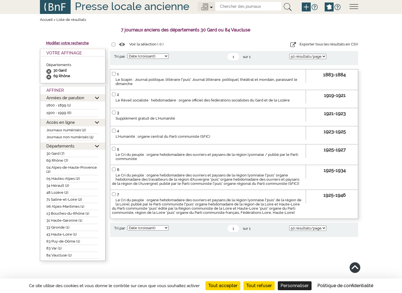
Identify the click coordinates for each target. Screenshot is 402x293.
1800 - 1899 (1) (58, 105)
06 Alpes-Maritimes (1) (65, 206)
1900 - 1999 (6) (58, 113)
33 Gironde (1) (58, 227)
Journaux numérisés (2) (66, 130)
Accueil (46, 20)
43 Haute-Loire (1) (61, 234)
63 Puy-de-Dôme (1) (63, 241)
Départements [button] (60, 146)
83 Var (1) (54, 248)
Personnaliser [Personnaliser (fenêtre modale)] (295, 285)
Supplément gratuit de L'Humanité (145, 118)
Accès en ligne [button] (60, 122)
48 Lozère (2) (57, 192)
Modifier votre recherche (67, 43)
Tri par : (120, 56)
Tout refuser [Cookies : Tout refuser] (259, 285)
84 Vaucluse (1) (59, 255)
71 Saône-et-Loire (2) (64, 199)
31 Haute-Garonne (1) (64, 220)
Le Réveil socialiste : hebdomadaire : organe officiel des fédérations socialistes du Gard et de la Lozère (203, 100)
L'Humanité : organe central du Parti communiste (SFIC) (163, 136)
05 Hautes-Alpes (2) (63, 178)
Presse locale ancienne (132, 6)
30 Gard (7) (55, 153)
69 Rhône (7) (57, 160)
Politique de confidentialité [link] (345, 285)
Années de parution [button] (65, 97)
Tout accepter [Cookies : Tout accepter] (223, 285)
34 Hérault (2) (57, 185)
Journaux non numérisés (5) (70, 137)
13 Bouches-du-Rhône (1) (67, 213)
